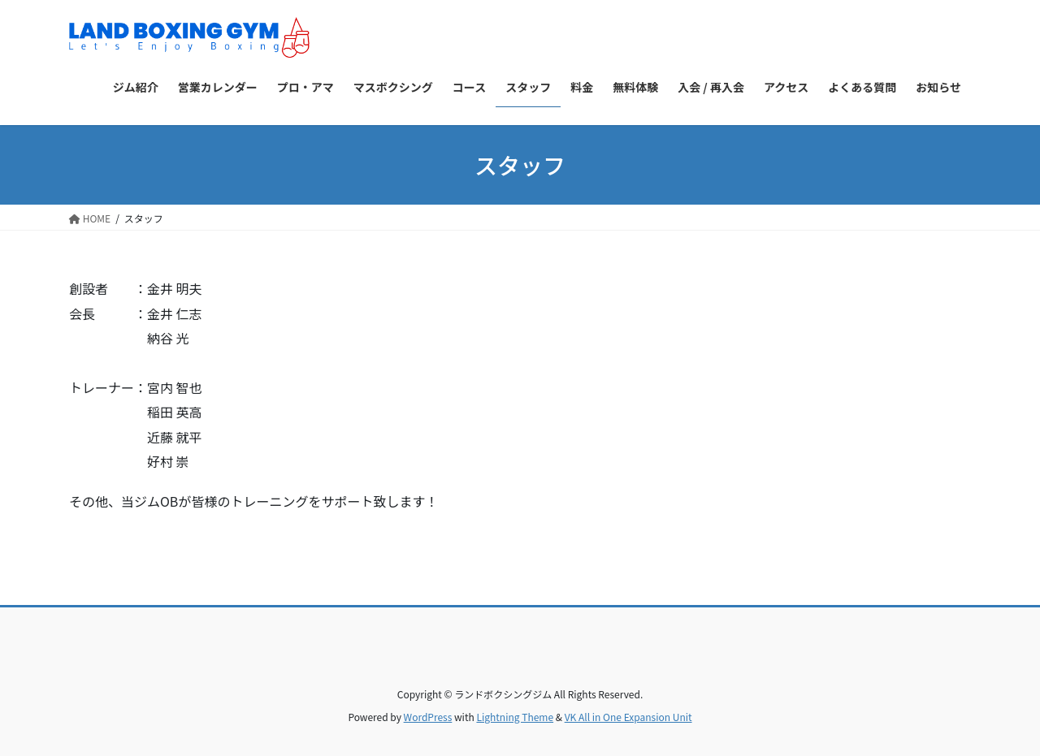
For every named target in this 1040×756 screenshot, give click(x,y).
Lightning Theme (514, 717)
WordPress (428, 717)
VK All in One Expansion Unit (628, 717)
